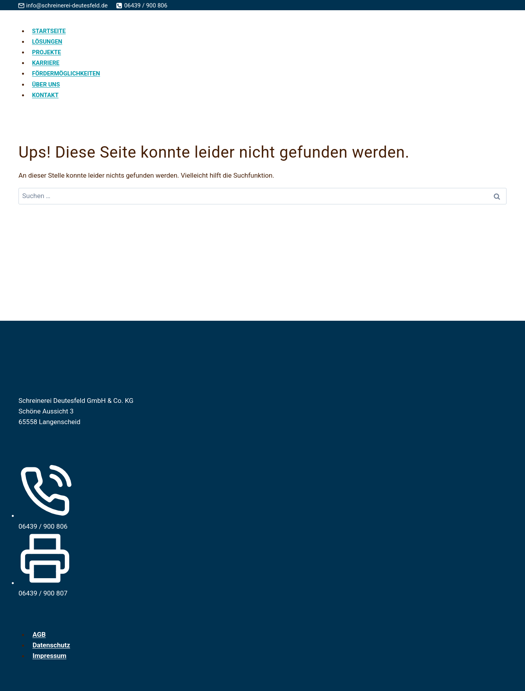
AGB (39, 634)
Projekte (46, 52)
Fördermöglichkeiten (66, 73)
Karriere (46, 62)
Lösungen (47, 41)
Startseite (49, 31)
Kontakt (45, 95)
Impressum (49, 656)
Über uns (46, 84)
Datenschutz (51, 645)
